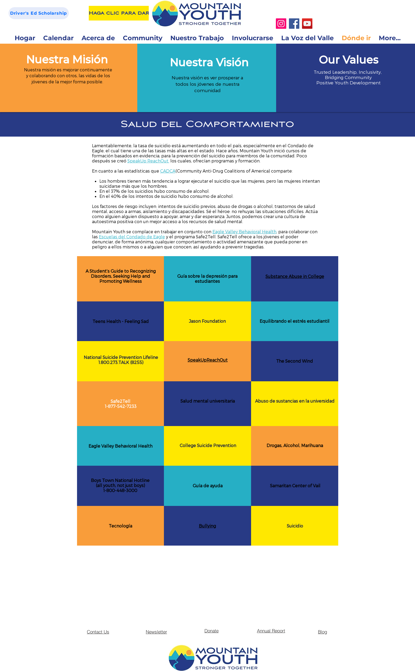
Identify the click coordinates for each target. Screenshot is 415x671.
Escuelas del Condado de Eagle (132, 236)
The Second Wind (294, 360)
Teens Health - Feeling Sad (120, 321)
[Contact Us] (98, 631)
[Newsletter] (156, 631)
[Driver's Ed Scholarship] (39, 13)
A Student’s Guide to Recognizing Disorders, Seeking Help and (121, 273)
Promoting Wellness (120, 281)
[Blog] (322, 631)
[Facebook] (294, 23)
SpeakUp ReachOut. (148, 160)
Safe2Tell (120, 401)
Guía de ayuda (208, 485)
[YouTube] (307, 23)
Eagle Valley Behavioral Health (120, 445)
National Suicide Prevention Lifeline (121, 357)
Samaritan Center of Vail (295, 485)
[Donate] (212, 630)
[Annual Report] (271, 630)
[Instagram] (281, 23)
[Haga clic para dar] (119, 13)
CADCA (167, 170)
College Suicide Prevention (208, 445)
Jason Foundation (207, 321)
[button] (67, 59)
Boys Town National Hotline (120, 480)
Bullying (207, 525)
